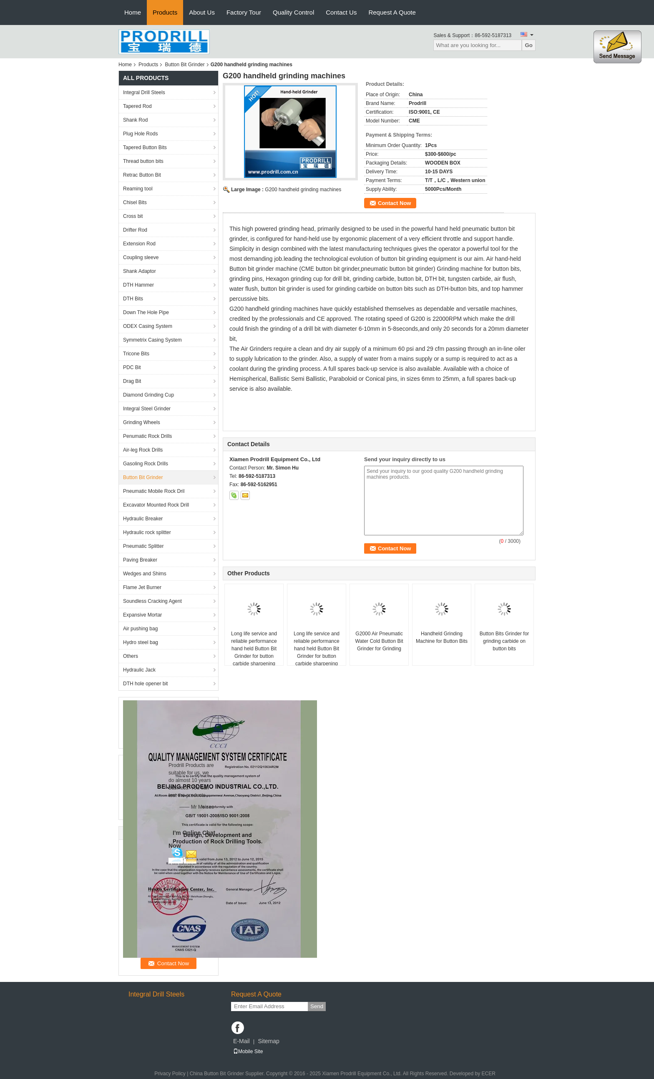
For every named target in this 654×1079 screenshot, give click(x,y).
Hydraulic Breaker (143, 519)
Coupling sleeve (140, 257)
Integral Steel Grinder (147, 409)
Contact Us (341, 12)
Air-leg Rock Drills (143, 450)
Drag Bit (132, 381)
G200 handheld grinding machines (303, 189)
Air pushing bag (140, 629)
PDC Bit (132, 367)
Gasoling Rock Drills (145, 464)
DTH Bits (133, 299)
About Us (202, 12)
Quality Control (293, 12)
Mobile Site (248, 1051)
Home (132, 12)
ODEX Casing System (147, 326)
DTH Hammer (138, 285)
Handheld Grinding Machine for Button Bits (442, 637)
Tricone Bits (136, 354)
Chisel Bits (135, 202)
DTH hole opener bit (145, 684)
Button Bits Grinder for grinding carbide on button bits (504, 641)
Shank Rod (135, 120)
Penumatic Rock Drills (147, 436)
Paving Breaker (140, 560)
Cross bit (133, 216)
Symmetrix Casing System (152, 340)
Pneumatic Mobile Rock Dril (153, 491)
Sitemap (268, 1041)
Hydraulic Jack (139, 670)
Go (529, 45)
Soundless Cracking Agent (152, 601)
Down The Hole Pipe (146, 312)
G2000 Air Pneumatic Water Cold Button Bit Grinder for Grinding (379, 641)
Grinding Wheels (141, 422)
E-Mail (241, 1041)
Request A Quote (391, 12)
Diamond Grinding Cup (148, 395)
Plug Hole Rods (140, 134)
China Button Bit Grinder (217, 1074)
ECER (489, 1074)
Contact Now (394, 203)
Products (165, 12)
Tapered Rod (137, 106)
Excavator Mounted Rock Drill (156, 505)
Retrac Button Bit (142, 175)
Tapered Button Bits (145, 147)
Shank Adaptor (139, 271)
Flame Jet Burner (142, 587)
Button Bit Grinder (184, 64)
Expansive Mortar (142, 615)
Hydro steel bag (140, 642)
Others (130, 656)
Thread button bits (143, 161)
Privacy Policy (170, 1074)
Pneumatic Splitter (143, 546)
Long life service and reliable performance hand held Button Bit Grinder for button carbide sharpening (254, 649)
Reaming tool (138, 189)
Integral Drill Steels (144, 92)
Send (316, 1006)
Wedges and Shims (144, 574)
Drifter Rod (135, 230)
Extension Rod (139, 244)
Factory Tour (243, 12)
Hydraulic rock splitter (147, 532)
